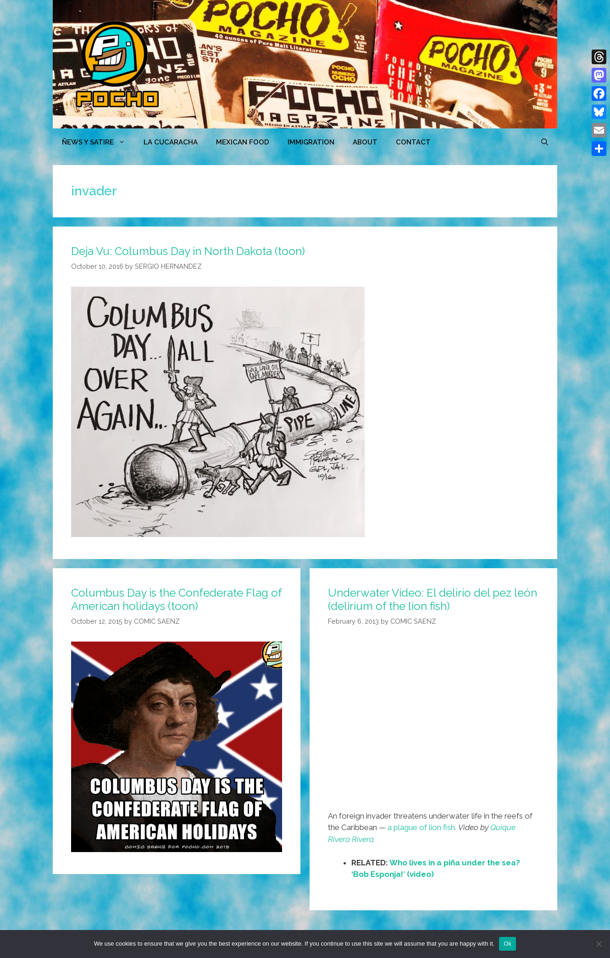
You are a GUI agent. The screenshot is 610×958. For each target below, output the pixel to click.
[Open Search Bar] (544, 142)
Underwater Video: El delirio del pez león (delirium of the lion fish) (432, 599)
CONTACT (413, 142)
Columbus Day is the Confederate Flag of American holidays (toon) (176, 599)
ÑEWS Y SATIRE (98, 142)
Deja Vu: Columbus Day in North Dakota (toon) (188, 251)
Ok (507, 943)
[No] (598, 943)
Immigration (311, 142)
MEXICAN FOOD (242, 142)
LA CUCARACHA (171, 142)
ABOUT (365, 142)
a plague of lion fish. (422, 827)
